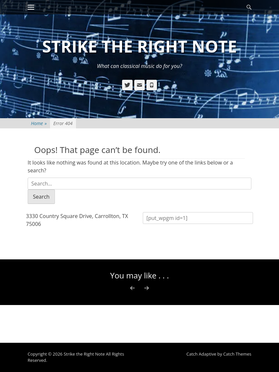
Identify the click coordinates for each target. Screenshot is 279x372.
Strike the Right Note (139, 46)
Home (39, 123)
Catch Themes (237, 354)
